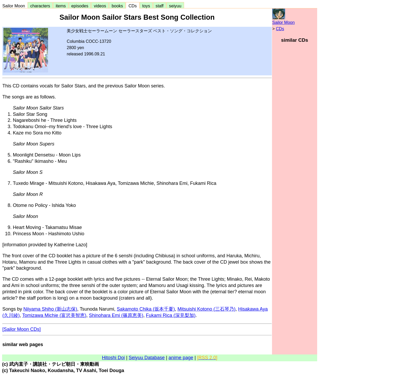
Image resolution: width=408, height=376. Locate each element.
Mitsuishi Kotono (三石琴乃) (206, 309)
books (117, 5)
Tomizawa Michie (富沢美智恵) (54, 315)
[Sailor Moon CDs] (21, 329)
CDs (132, 5)
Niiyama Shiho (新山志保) (50, 309)
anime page (181, 357)
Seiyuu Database (147, 357)
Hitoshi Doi (113, 357)
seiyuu (175, 5)
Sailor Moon (14, 5)
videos (99, 5)
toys (146, 5)
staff (159, 5)
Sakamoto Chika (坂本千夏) (146, 309)
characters (40, 5)
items (60, 5)
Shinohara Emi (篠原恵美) (116, 315)
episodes (80, 5)
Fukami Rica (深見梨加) (171, 315)
